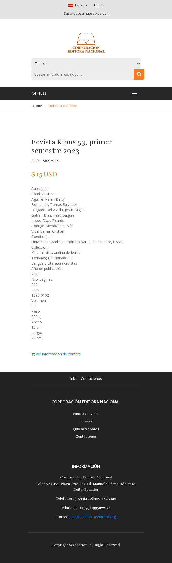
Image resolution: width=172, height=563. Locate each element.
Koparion (80, 545)
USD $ (99, 5)
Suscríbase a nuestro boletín (86, 13)
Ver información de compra (56, 354)
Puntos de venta (86, 414)
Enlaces (86, 421)
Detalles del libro (62, 106)
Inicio (74, 378)
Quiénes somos (86, 429)
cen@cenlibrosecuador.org (93, 517)
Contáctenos (91, 378)
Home (36, 106)
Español (81, 5)
